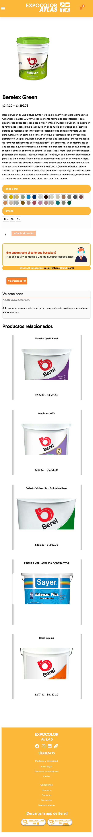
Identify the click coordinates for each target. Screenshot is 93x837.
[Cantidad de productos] (6, 234)
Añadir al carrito (23, 233)
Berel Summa (46, 638)
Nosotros (46, 790)
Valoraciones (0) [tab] (17, 280)
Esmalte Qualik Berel (46, 338)
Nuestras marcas (46, 805)
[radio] (5, 197)
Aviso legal (46, 766)
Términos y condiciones (46, 771)
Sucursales (46, 800)
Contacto (46, 795)
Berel (46, 267)
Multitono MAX (46, 413)
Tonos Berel (11, 188)
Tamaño (8, 210)
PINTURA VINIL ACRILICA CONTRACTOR (46, 563)
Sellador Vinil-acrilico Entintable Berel (46, 488)
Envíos (46, 776)
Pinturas (55, 267)
